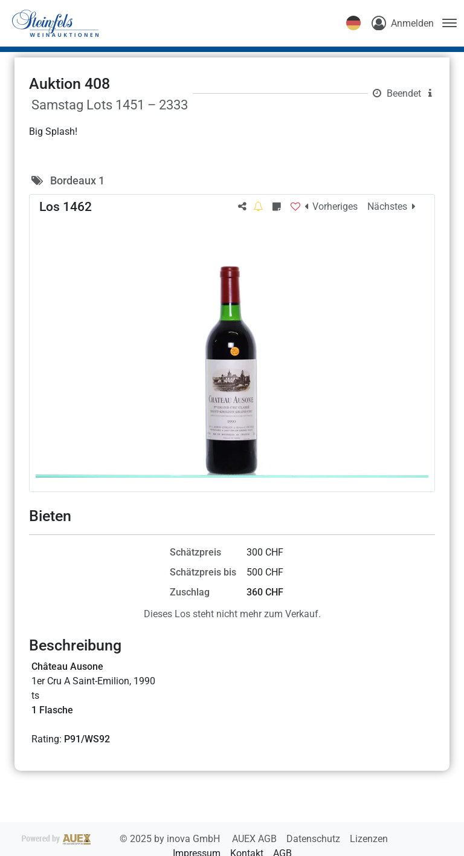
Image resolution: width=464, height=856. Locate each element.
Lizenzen (369, 839)
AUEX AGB (255, 839)
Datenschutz (314, 839)
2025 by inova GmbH (122, 839)
